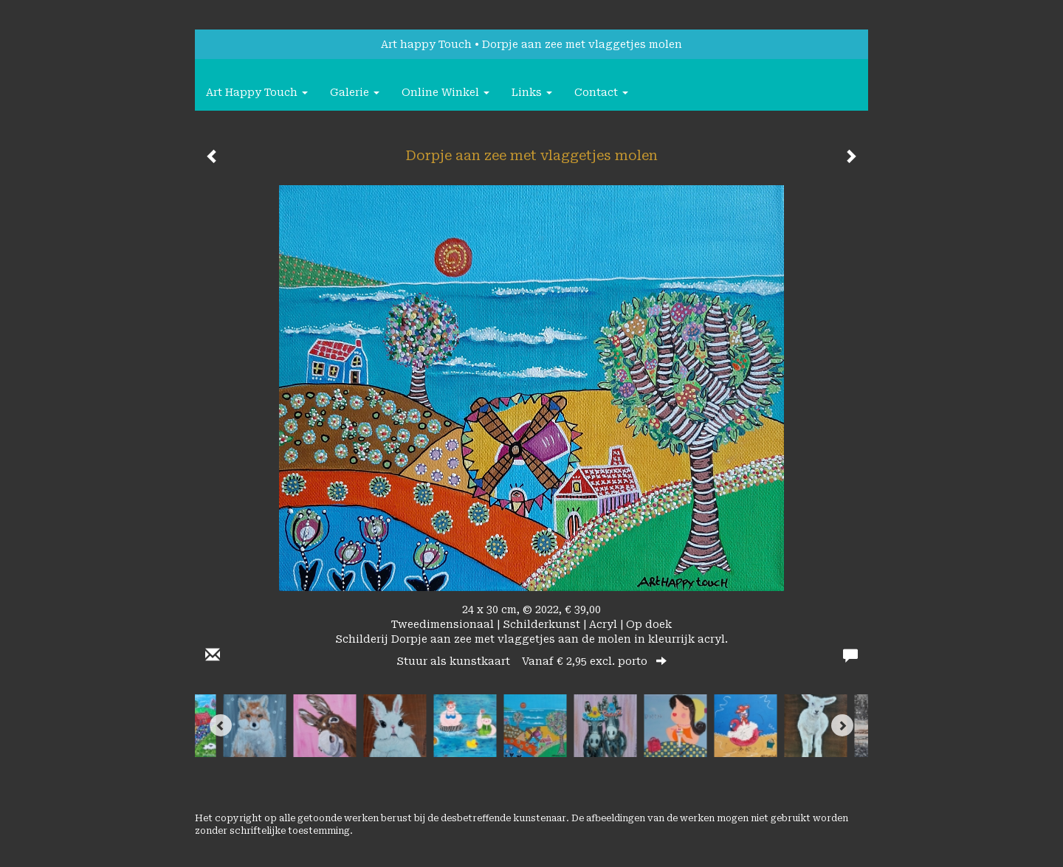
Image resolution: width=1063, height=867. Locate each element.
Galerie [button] (354, 92)
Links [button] (532, 92)
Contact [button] (601, 92)
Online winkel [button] (445, 92)
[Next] (842, 725)
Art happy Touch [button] (257, 92)
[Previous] (221, 725)
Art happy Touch (426, 44)
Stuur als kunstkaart (531, 661)
